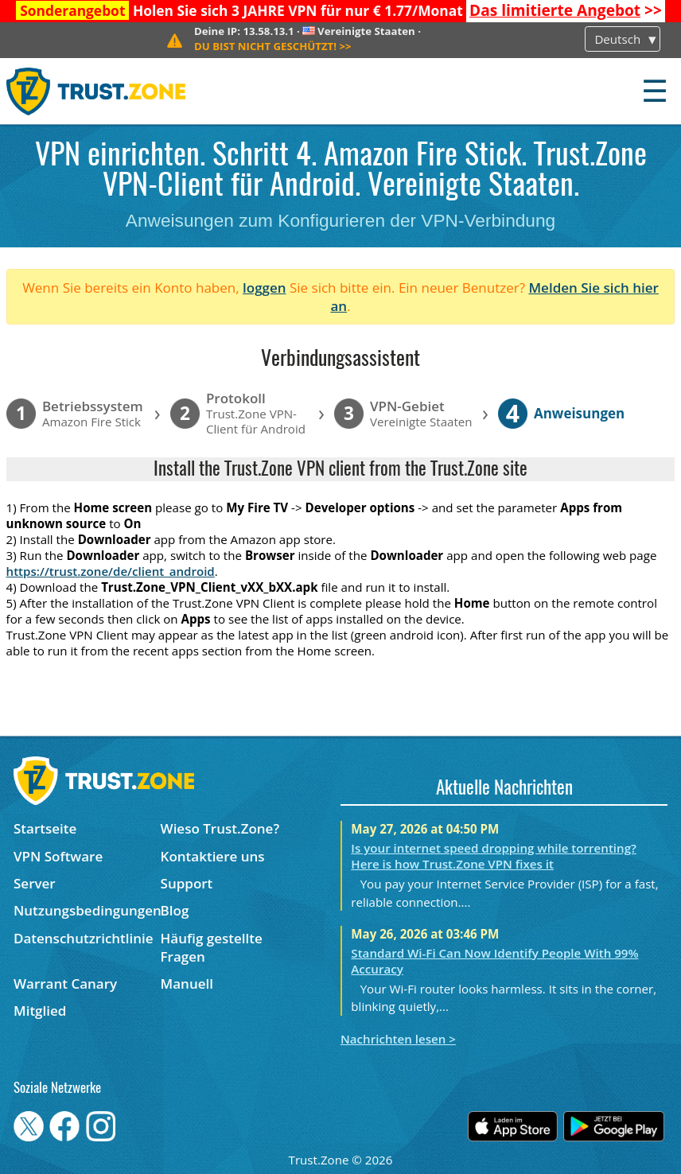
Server (35, 883)
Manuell (187, 983)
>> (565, 10)
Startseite (45, 828)
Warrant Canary (65, 983)
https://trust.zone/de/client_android (110, 571)
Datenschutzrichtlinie (84, 938)
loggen (264, 287)
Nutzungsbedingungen (87, 910)
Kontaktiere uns (213, 856)
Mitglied (40, 1010)
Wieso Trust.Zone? (220, 828)
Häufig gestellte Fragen (212, 947)
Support (187, 883)
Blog (175, 910)
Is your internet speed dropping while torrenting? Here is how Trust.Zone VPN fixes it (493, 856)
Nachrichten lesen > (398, 1039)
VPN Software (58, 856)
